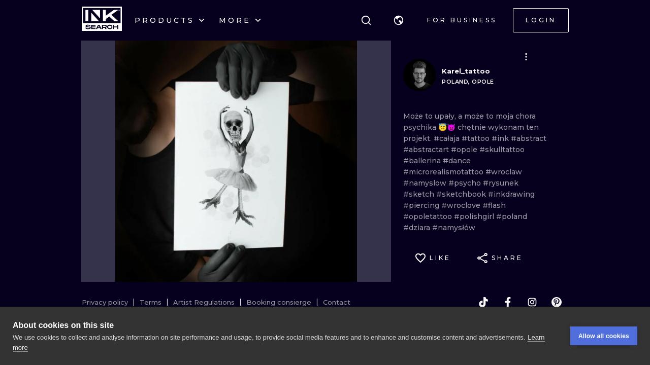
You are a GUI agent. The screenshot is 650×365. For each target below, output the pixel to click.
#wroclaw (503, 171)
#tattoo (477, 138)
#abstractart (427, 149)
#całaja (448, 138)
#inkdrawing (511, 194)
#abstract (528, 138)
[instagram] (532, 302)
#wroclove (461, 205)
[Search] (366, 20)
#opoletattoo (428, 216)
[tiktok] (483, 302)
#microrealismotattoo (444, 171)
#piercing (422, 205)
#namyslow (425, 183)
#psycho (465, 183)
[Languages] (398, 20)
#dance (457, 160)
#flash (494, 205)
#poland (511, 216)
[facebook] (508, 302)
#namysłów (453, 227)
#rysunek (500, 183)
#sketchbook (462, 194)
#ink (501, 138)
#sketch (419, 194)
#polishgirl (475, 216)
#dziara (417, 227)
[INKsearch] (101, 20)
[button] (398, 20)
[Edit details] (526, 57)
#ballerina (423, 160)
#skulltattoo (502, 149)
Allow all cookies (603, 336)
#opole (465, 149)
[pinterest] (556, 302)
